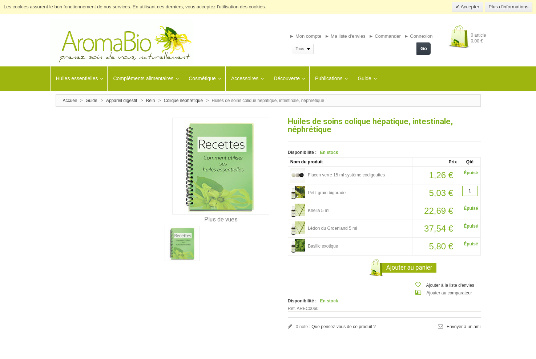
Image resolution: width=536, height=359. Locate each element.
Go (423, 48)
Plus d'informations (508, 6)
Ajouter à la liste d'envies (450, 285)
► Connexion (418, 36)
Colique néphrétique (183, 100)
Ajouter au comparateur (449, 292)
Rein (150, 100)
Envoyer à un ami (463, 326)
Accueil (70, 100)
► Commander (385, 36)
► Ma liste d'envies (345, 36)
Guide (91, 100)
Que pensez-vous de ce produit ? (343, 326)
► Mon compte (305, 36)
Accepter (469, 6)
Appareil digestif (121, 100)
